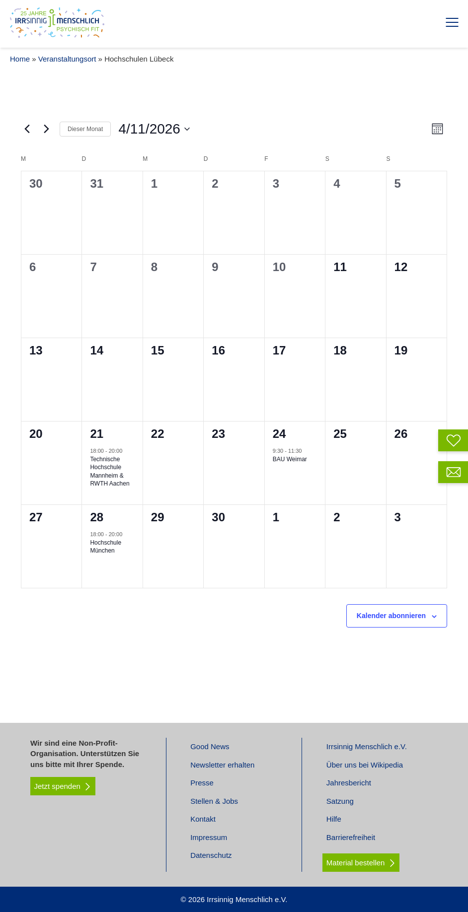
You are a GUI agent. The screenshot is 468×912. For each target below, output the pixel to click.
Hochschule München (105, 547)
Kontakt (203, 819)
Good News (209, 746)
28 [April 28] (96, 517)
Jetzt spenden (63, 786)
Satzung (340, 801)
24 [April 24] (279, 433)
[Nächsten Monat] (46, 129)
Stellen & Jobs (214, 801)
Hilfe (333, 819)
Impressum (208, 837)
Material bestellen (355, 862)
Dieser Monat (85, 129)
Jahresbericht (348, 782)
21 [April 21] (96, 433)
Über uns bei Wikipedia (364, 765)
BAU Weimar (290, 459)
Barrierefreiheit (350, 837)
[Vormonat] (27, 129)
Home (20, 59)
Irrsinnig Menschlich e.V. (366, 746)
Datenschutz (211, 855)
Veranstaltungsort (67, 59)
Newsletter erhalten (222, 765)
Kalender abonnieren (391, 616)
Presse (202, 782)
